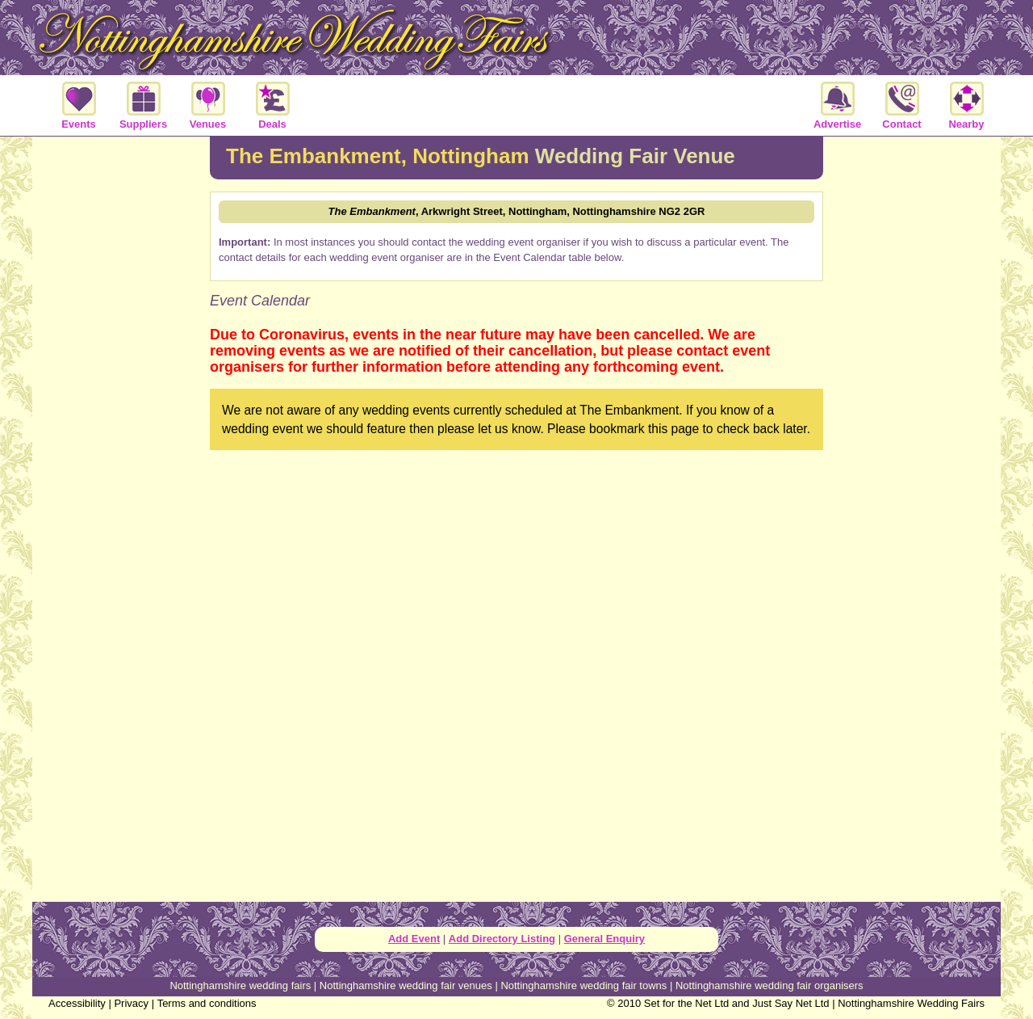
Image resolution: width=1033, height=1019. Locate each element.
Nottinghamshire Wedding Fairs (911, 1003)
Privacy (131, 1003)
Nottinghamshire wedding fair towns (583, 985)
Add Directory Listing (502, 939)
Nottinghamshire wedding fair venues (406, 985)
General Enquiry (604, 939)
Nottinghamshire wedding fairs (240, 985)
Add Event (414, 939)
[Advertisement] (121, 399)
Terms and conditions (207, 1003)
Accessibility (77, 1003)
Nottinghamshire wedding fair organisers (769, 985)
